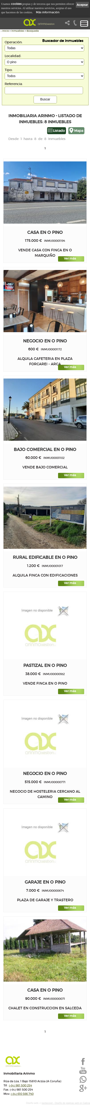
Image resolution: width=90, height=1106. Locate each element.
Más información (47, 12)
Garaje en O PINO (45, 882)
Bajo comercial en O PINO (45, 449)
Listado (59, 131)
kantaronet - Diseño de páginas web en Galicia (66, 1103)
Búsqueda (33, 30)
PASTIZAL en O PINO (45, 665)
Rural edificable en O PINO (45, 557)
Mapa (78, 131)
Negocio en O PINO (45, 341)
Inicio (5, 30)
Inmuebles (17, 30)
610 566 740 (22, 1094)
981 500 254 (20, 1085)
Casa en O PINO (45, 232)
